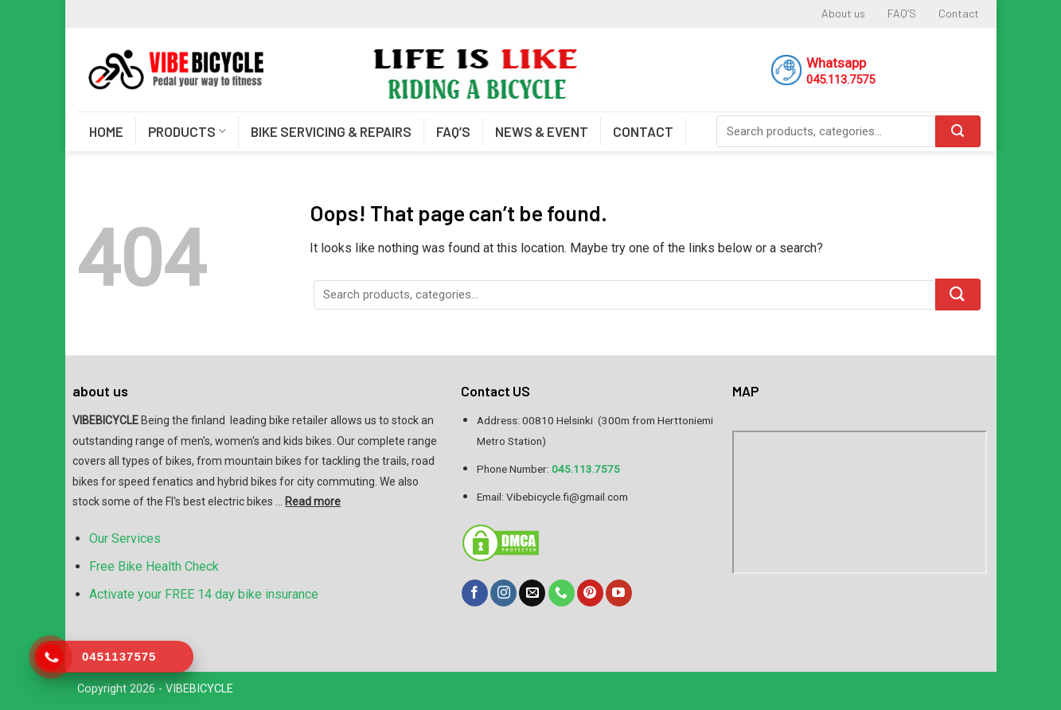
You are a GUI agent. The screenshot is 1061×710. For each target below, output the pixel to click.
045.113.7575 (840, 79)
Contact (958, 13)
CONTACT (643, 131)
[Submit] (958, 294)
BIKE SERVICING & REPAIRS (331, 131)
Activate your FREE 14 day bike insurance (203, 594)
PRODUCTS (187, 131)
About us (843, 13)
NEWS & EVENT (541, 131)
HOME (106, 131)
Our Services (125, 538)
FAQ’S (901, 13)
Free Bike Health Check (154, 566)
